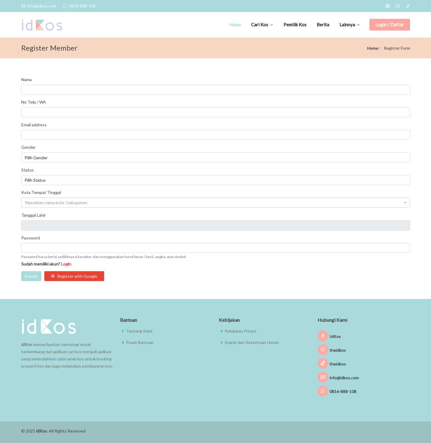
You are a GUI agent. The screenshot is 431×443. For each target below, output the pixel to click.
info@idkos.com (338, 377)
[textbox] (214, 203)
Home (235, 24)
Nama (26, 79)
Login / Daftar (389, 24)
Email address (34, 124)
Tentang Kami (139, 331)
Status (27, 169)
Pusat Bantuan (140, 342)
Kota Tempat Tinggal (41, 192)
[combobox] (215, 203)
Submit (31, 276)
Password (30, 237)
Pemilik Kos (294, 24)
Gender (28, 147)
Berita (323, 24)
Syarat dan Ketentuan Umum (252, 342)
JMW (405, 430)
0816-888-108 (337, 391)
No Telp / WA (33, 101)
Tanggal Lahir (33, 215)
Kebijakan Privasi (240, 331)
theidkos (332, 350)
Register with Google (74, 276)
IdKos (329, 336)
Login (66, 263)
